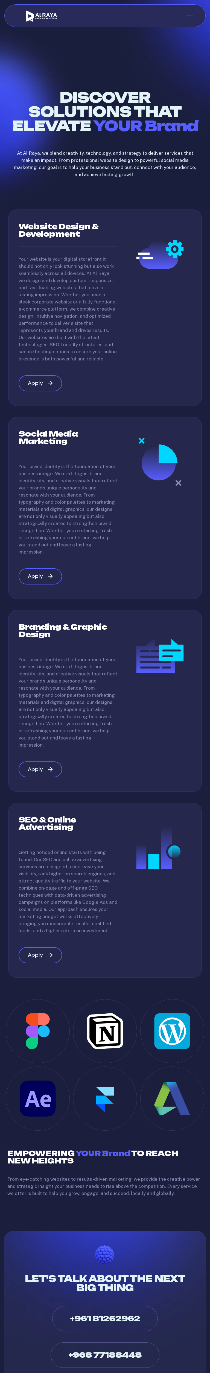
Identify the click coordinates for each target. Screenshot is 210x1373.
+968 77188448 (105, 1359)
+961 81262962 (105, 1323)
